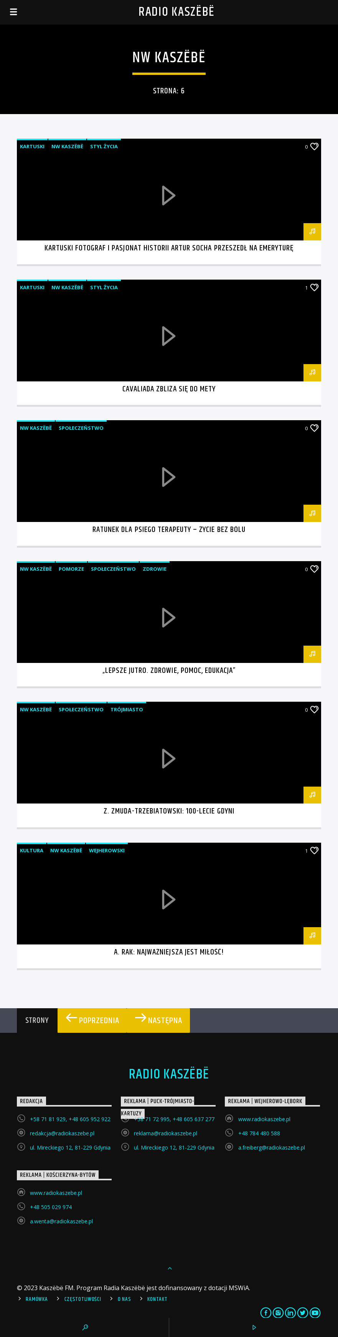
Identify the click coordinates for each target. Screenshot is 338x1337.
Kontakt (157, 1299)
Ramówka (37, 1299)
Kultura (31, 850)
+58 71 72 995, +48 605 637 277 (174, 1119)
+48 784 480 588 (259, 1133)
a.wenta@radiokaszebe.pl (61, 1221)
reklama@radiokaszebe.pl (165, 1133)
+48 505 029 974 (51, 1207)
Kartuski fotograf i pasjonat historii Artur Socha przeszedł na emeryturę (169, 248)
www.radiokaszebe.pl (264, 1119)
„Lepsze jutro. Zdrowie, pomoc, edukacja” (169, 670)
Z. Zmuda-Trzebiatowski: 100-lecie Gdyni (169, 811)
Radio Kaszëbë (176, 12)
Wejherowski (107, 850)
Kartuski (32, 146)
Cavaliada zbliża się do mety (169, 389)
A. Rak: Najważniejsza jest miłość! (169, 952)
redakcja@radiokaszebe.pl (62, 1133)
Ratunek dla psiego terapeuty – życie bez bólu (169, 530)
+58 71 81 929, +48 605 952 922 (70, 1119)
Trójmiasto (126, 709)
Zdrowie (155, 568)
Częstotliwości (82, 1299)
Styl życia (104, 146)
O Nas (124, 1299)
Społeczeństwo (81, 427)
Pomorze (71, 568)
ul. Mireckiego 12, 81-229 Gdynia (70, 1147)
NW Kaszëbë (67, 146)
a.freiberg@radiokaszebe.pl (271, 1147)
